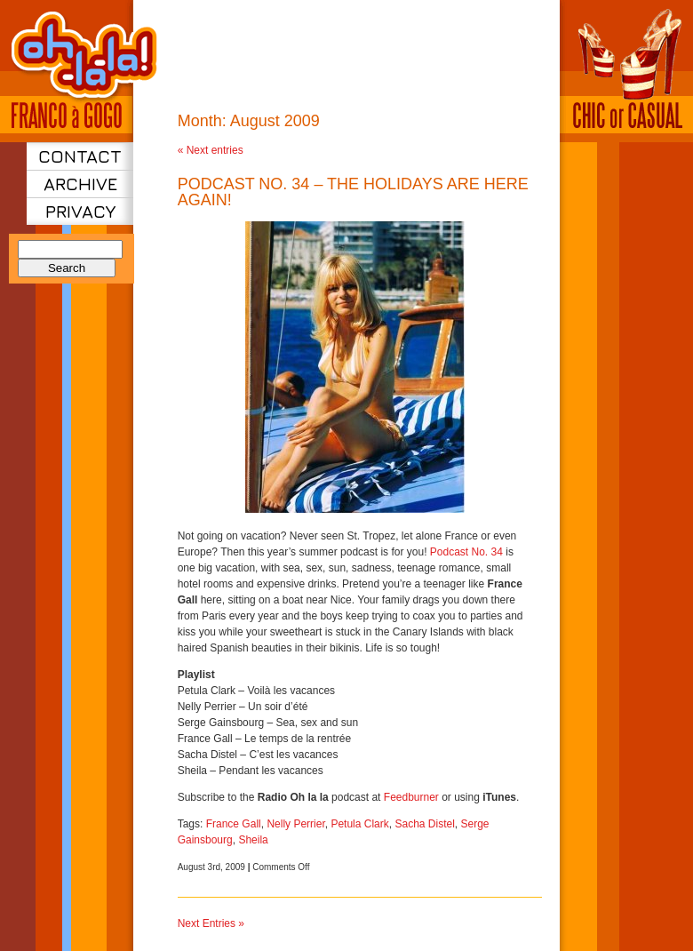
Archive (80, 183)
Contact (80, 156)
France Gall (233, 824)
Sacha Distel (424, 824)
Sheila (252, 840)
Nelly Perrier (295, 824)
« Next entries (210, 150)
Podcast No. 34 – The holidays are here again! (353, 192)
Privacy (80, 211)
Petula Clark (359, 824)
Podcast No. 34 (466, 552)
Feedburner (411, 797)
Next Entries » (211, 923)
